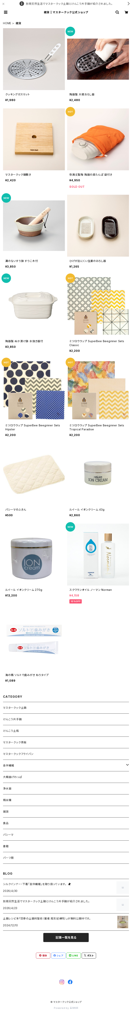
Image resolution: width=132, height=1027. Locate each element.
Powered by (66, 1008)
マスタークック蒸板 (14, 742)
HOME (7, 23)
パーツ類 (8, 857)
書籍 (6, 846)
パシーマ (8, 834)
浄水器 (7, 788)
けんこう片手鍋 (12, 719)
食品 (6, 823)
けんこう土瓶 (11, 730)
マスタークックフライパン (18, 753)
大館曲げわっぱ (12, 777)
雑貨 (6, 811)
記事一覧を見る (66, 937)
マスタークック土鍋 (14, 707)
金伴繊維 (8, 765)
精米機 (7, 800)
